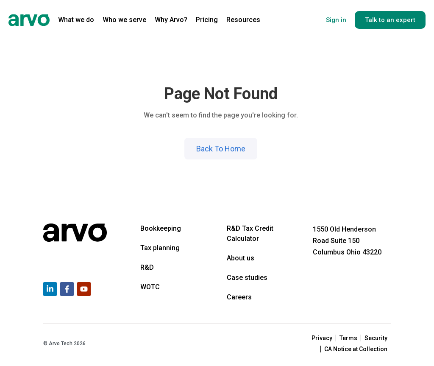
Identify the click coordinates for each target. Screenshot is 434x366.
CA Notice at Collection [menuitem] (355, 349)
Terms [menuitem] (348, 338)
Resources (243, 20)
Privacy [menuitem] (322, 338)
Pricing (207, 20)
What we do (76, 20)
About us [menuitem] (240, 258)
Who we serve (124, 20)
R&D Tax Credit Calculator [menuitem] (250, 233)
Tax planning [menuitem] (160, 248)
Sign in (336, 20)
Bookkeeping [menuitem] (160, 228)
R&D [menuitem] (147, 267)
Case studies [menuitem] (247, 278)
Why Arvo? (171, 20)
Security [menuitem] (375, 338)
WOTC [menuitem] (150, 287)
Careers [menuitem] (239, 297)
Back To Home (220, 148)
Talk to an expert (390, 20)
